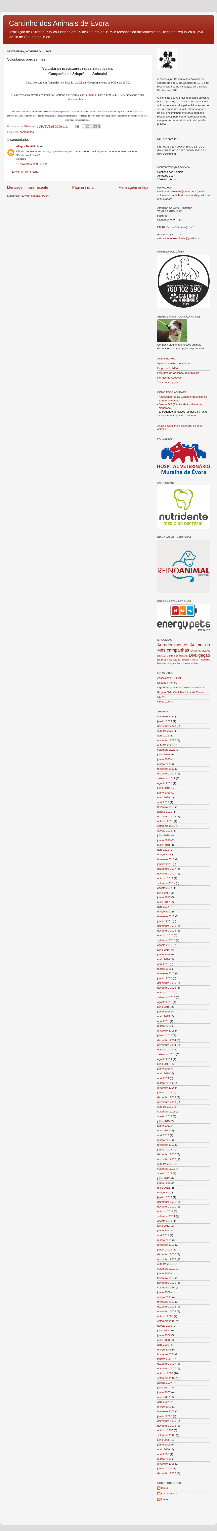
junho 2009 (164, 1292)
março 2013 (164, 1140)
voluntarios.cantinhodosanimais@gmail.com (183, 195)
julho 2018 (163, 835)
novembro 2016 (166, 930)
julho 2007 (163, 1387)
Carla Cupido (169, 1493)
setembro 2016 (166, 940)
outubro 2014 (165, 1049)
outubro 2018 (165, 821)
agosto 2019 (164, 783)
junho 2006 (164, 1444)
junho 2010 (164, 1273)
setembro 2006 (166, 1435)
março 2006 (164, 1458)
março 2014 (164, 1082)
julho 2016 (163, 949)
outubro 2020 (165, 744)
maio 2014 (163, 1073)
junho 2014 (164, 1068)
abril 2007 (163, 1401)
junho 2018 (164, 840)
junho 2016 (164, 954)
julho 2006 (163, 1439)
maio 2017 (163, 902)
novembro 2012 (166, 1159)
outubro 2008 (165, 1316)
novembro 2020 (166, 740)
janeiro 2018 (164, 864)
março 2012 (164, 1192)
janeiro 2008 (164, 1358)
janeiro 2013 (164, 1149)
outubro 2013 (165, 1106)
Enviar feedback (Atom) (36, 195)
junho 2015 (164, 1011)
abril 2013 (163, 1135)
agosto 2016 (164, 944)
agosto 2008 (164, 1325)
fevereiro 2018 (165, 859)
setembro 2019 (166, 778)
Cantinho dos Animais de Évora (59, 23)
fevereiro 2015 (165, 1030)
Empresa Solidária (168, 368)
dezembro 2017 (166, 868)
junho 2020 (164, 759)
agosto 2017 (164, 887)
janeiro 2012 (164, 1197)
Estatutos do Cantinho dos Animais (178, 372)
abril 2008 (163, 1344)
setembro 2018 (166, 825)
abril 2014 (163, 1078)
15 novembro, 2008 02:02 (31, 163)
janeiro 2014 (164, 1092)
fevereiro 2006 (165, 1463)
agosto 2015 (164, 1002)
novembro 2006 (166, 1425)
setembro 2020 (166, 749)
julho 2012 (163, 1178)
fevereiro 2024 (165, 716)
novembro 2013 (166, 1102)
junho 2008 (164, 1335)
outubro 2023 (165, 730)
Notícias (194, 660)
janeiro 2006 (164, 1468)
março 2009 (164, 1297)
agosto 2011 (164, 1220)
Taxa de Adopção (167, 382)
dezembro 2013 (166, 1097)
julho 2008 (163, 1330)
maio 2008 (163, 1340)
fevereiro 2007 (165, 1411)
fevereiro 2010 (165, 1277)
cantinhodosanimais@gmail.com (176, 191)
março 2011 (164, 1240)
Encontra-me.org (167, 682)
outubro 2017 (165, 878)
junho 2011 (164, 1230)
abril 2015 (163, 1021)
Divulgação (199, 655)
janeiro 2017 (164, 921)
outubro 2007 (165, 1373)
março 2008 (164, 1349)
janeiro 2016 (164, 978)
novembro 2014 (166, 1044)
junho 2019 (164, 792)
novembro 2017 (166, 873)
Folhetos (185, 660)
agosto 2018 (164, 830)
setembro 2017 (166, 883)
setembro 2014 (166, 1054)
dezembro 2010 (166, 1254)
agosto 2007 (164, 1382)
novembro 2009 (166, 1282)
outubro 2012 (165, 1163)
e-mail (90, 94)
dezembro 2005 (166, 1473)
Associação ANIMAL (169, 677)
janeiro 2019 (164, 811)
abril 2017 (163, 906)
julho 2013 (163, 1121)
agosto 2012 (164, 1173)
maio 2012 (163, 1187)
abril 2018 (163, 849)
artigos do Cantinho (184, 415)
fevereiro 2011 (165, 1244)
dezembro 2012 (166, 1154)
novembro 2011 (166, 1206)
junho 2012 (164, 1182)
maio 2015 (163, 1016)
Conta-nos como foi (177, 656)
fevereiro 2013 (165, 1144)
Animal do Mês (166, 358)
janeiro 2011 (164, 1249)
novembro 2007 (166, 1368)
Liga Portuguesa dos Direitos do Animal (180, 687)
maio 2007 (163, 1397)
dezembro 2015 (166, 982)
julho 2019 (163, 787)
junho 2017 (164, 897)
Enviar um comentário (25, 171)
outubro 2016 (165, 935)
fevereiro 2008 (165, 1354)
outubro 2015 (165, 992)
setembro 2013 (166, 1111)
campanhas (27, 131)
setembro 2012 (166, 1168)
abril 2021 (163, 735)
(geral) (200, 191)
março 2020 (164, 764)
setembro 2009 (166, 1287)
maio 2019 (163, 797)
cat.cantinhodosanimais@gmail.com (178, 238)
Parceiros (204, 659)
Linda (164, 1499)
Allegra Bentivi (25, 146)
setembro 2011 (166, 1216)
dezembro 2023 (166, 726)
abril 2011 (163, 1235)
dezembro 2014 (166, 1040)
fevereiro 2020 (165, 768)
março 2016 (164, 968)
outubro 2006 (165, 1430)
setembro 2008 (166, 1320)
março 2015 (164, 1025)
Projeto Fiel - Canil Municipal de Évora (180, 692)
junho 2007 (164, 1392)
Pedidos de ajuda (166, 663)
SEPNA (161, 696)
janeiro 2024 (164, 721)
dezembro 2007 (166, 1363)
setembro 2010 (166, 1268)
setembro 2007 (166, 1378)
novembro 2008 (166, 1311)
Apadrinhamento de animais (174, 363)
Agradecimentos (172, 644)
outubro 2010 (165, 1263)
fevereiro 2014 (165, 1087)
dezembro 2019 (166, 773)
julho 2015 (163, 1006)
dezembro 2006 (166, 1420)
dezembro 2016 (166, 925)
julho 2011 (163, 1225)
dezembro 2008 (166, 1306)
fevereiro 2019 (165, 806)
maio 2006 (163, 1449)
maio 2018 (163, 844)
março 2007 (164, 1406)
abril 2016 (163, 964)
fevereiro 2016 (165, 973)
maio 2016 (163, 959)
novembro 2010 (166, 1259)
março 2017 (164, 911)
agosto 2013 (164, 1116)
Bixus (164, 1487)
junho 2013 (164, 1125)
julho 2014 (163, 1063)
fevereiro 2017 (165, 916)
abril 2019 (163, 802)
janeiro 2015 (164, 1035)
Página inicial (83, 187)
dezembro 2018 (166, 816)
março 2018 (164, 854)
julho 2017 (163, 892)
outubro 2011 (165, 1211)
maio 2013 (163, 1130)
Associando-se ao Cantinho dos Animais (183, 396)
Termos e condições (187, 663)
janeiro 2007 (164, 1416)
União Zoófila (165, 701)
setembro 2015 (166, 997)
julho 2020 (163, 754)
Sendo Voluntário (169, 400)
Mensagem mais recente (27, 187)
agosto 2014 (164, 1059)
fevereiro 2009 (165, 1301)
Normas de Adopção (169, 377)
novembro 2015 (166, 987)
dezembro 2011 (166, 1201)
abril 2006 (163, 1454)
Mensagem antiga (133, 187)
